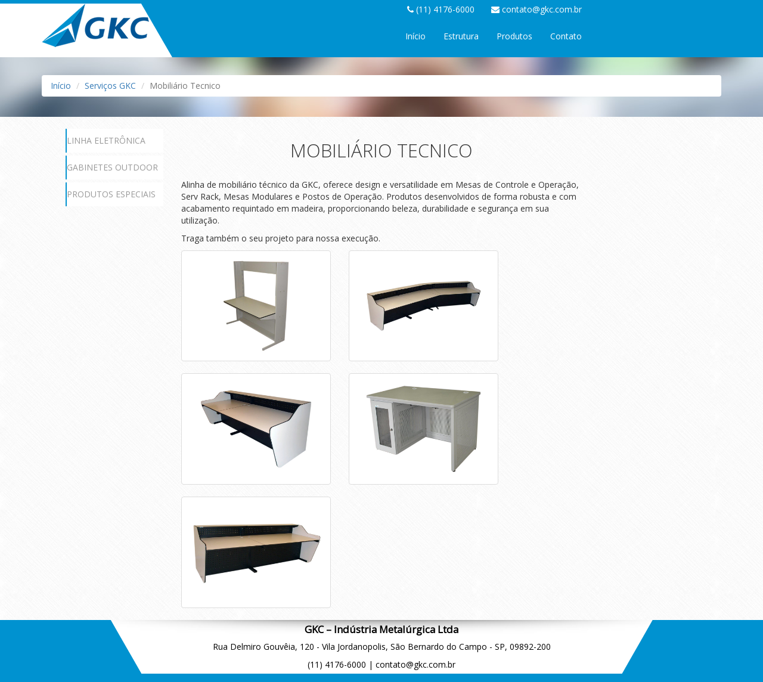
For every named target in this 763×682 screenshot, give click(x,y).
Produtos (514, 36)
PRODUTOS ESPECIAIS (111, 194)
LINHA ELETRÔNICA (106, 140)
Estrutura (461, 36)
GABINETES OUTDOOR (112, 167)
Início (415, 36)
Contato (566, 36)
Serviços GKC (110, 85)
